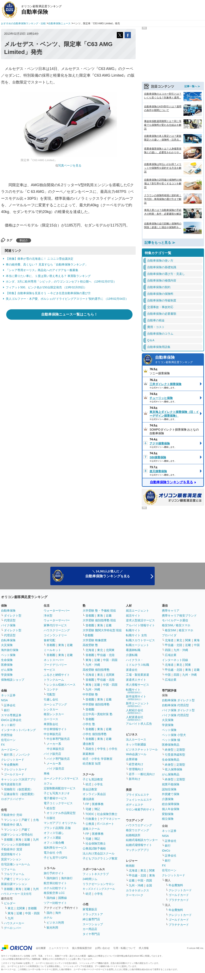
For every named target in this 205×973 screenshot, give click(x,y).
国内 (49, 912)
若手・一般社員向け (142, 774)
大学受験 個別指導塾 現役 (99, 620)
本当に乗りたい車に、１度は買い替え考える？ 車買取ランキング (48, 276)
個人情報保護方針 (82, 948)
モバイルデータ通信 (175, 620)
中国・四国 (32, 913)
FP (87, 804)
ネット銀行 (8, 725)
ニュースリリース (59, 948)
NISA (4, 700)
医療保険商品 (170, 744)
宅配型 (51, 694)
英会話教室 (90, 789)
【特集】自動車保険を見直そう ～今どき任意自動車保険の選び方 (48, 293)
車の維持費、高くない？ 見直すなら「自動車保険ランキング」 (47, 264)
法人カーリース (136, 739)
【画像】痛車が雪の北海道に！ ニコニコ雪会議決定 (39, 258)
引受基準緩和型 (175, 754)
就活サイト (133, 615)
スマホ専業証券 (11, 715)
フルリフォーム (14, 874)
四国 (168, 650)
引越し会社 (51, 699)
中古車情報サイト (55, 729)
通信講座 (88, 799)
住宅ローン (8, 740)
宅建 (88, 809)
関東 (152, 870)
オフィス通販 (52, 837)
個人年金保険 (170, 809)
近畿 (27, 839)
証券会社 (10, 705)
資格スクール (91, 828)
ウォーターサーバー (57, 610)
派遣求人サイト (136, 679)
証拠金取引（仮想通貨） (20, 794)
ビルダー (10, 903)
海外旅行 (67, 878)
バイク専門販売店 (58, 758)
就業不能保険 (170, 784)
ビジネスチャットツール (142, 749)
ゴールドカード (14, 774)
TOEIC (90, 814)
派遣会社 (131, 669)
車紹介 (23, 240)
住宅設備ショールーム (15, 864)
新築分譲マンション (14, 884)
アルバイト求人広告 (139, 723)
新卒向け (134, 779)
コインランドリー (55, 635)
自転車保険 (8, 640)
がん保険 (7, 669)
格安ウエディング (137, 830)
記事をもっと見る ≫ (160, 242)
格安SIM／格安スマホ (176, 625)
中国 (197, 645)
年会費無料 (11, 764)
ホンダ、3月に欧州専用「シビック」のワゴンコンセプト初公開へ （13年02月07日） (61, 281)
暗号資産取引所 (11, 784)
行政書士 (91, 818)
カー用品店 (90, 929)
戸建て (25, 819)
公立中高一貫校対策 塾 (97, 714)
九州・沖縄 (93, 664)
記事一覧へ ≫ (192, 86)
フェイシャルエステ (139, 799)
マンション (11, 819)
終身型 (169, 749)
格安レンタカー (54, 714)
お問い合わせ (102, 948)
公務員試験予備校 (94, 848)
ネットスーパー (54, 660)
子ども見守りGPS (55, 857)
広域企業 (170, 655)
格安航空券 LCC (54, 893)
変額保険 (168, 814)
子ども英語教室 (93, 779)
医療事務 (98, 804)
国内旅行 (52, 878)
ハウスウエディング (139, 825)
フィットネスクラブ (96, 874)
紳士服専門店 (91, 919)
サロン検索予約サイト (140, 809)
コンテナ (52, 689)
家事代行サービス (55, 625)
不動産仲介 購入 (11, 824)
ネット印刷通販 (136, 744)
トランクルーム (54, 679)
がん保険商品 (170, 774)
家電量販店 (90, 909)
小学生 (113, 748)
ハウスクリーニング (57, 630)
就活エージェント (137, 610)
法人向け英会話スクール (99, 853)
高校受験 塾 (90, 645)
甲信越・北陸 (106, 655)
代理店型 (10, 620)
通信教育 (88, 743)
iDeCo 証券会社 (11, 720)
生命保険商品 (170, 759)
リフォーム (8, 869)
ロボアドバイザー (12, 799)
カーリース (51, 719)
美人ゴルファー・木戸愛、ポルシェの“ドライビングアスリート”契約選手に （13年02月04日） (67, 298)
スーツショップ (93, 924)
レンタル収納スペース (61, 684)
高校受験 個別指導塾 (96, 669)
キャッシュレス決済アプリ (18, 779)
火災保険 (7, 645)
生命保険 (7, 660)
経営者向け (136, 764)
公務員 (90, 823)
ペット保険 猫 (171, 740)
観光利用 (52, 927)
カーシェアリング (55, 704)
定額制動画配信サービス (60, 788)
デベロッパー (12, 928)
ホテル (48, 917)
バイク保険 (8, 625)
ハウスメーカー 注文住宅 (16, 893)
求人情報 (144, 948)
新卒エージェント (137, 704)
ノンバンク (23, 754)
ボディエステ (134, 804)
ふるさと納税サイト (57, 674)
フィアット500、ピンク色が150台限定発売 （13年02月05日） (46, 287)
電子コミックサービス (58, 803)
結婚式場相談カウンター (142, 840)
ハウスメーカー (14, 923)
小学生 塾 (89, 724)
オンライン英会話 (94, 794)
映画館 (130, 865)
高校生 (90, 748)
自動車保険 (178, 360)
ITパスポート (105, 823)
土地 (36, 819)
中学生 (101, 748)
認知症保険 (169, 789)
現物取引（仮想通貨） (18, 789)
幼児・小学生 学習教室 (97, 758)
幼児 (88, 784)
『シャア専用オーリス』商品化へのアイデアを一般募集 (42, 270)
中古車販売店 (52, 734)
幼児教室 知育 (92, 763)
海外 (58, 912)
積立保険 (168, 818)
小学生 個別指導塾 (95, 734)
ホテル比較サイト (55, 888)
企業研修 (131, 759)
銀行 (7, 710)
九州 (36, 839)
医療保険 (7, 664)
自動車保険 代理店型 (175, 705)
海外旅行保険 (9, 650)
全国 (149, 885)
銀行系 (8, 754)
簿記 (97, 809)
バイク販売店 (52, 753)
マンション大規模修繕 (15, 844)
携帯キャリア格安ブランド (179, 615)
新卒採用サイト (136, 697)
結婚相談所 (133, 835)
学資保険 (7, 674)
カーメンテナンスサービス (61, 778)
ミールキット (52, 650)
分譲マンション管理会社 (17, 834)
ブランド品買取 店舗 (57, 828)
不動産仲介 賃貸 (11, 849)
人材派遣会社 (134, 718)
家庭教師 (88, 753)
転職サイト (133, 630)
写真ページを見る (69, 165)
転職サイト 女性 (136, 635)
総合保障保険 (170, 804)
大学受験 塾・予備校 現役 (99, 610)
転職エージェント (137, 645)
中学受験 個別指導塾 (96, 704)
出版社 (51, 818)
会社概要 (41, 948)
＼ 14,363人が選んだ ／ (107, 574)
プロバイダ (169, 635)
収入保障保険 (173, 769)
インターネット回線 (175, 660)
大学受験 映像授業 (95, 640)
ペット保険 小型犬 (174, 735)
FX (3, 744)
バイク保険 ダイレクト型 (178, 710)
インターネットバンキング (18, 730)
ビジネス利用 (55, 922)
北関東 (20, 908)
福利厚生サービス (55, 847)
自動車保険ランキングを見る (171, 482)
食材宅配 (49, 640)
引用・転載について (124, 948)
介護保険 (168, 799)
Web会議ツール (136, 754)
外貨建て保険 (170, 794)
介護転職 (131, 655)
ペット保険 (8, 655)
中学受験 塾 (90, 694)
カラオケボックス (137, 890)
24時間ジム (90, 879)
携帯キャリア (170, 610)
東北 (10, 908)
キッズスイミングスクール (99, 888)
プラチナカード (179, 900)
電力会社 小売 (53, 852)
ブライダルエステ (137, 794)
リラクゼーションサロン (99, 884)
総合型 (51, 808)
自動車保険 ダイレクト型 (178, 700)
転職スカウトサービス (140, 640)
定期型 (180, 749)
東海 (18, 839)
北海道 (90, 650)
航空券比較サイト (55, 883)
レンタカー (51, 709)
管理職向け (136, 769)
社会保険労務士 (107, 814)
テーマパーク (134, 895)
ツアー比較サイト (55, 902)
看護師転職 (133, 650)
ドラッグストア (93, 914)
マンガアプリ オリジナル (60, 823)
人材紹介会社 (134, 711)
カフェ (48, 783)
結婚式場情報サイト (139, 845)
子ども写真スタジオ (57, 793)
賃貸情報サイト (11, 854)
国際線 (62, 898)
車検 (46, 773)
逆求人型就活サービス (140, 620)
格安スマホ (186, 630)
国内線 (51, 898)
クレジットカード (12, 759)
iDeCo (166, 850)
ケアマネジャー (110, 818)
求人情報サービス (137, 684)
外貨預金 (7, 735)
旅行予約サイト (54, 873)
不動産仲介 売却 (11, 814)
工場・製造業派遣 (137, 674)
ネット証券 (8, 695)
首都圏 (8, 839)
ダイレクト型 (12, 615)
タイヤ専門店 (91, 934)
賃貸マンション (11, 859)
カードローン (9, 749)
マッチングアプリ (137, 850)
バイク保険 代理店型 (175, 715)
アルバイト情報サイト (140, 625)
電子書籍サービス (55, 798)
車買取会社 (51, 724)
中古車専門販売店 (58, 738)
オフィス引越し (54, 833)
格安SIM (170, 630)
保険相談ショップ (12, 679)
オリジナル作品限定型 (61, 813)
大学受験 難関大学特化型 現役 (102, 630)
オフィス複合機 (54, 842)
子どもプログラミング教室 (100, 858)
